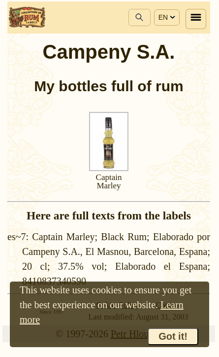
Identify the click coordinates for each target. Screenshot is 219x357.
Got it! (173, 336)
